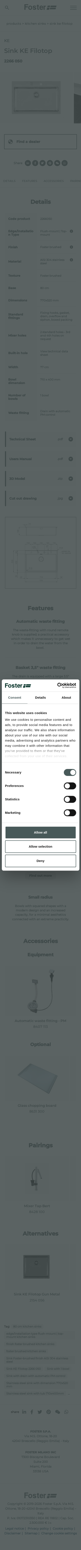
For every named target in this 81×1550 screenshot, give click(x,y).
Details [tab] (40, 697)
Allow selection (40, 846)
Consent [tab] (14, 697)
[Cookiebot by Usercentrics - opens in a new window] (57, 685)
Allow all (40, 832)
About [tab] (66, 697)
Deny (40, 861)
